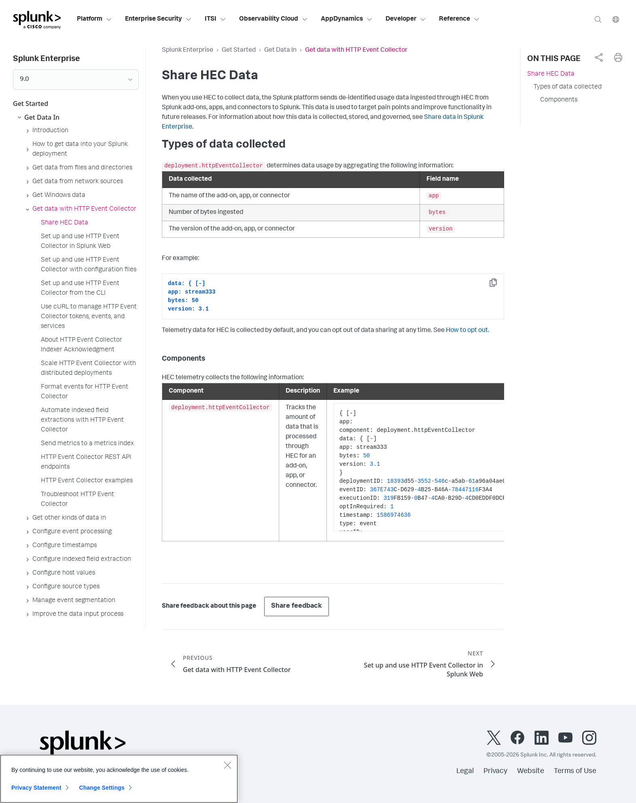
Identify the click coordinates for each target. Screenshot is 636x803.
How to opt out (467, 331)
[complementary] (598, 57)
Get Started (239, 50)
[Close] (227, 767)
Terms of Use (575, 771)
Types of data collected (568, 87)
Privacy (495, 771)
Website (530, 771)
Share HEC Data (551, 74)
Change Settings (102, 789)
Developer (406, 19)
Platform (94, 19)
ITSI (215, 19)
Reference (459, 19)
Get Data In (280, 50)
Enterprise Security (158, 19)
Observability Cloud (273, 19)
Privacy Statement (36, 789)
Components (558, 100)
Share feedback (296, 606)
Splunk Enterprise (187, 50)
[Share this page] (599, 57)
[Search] (598, 19)
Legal (465, 771)
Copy (498, 285)
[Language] (615, 19)
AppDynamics (347, 19)
